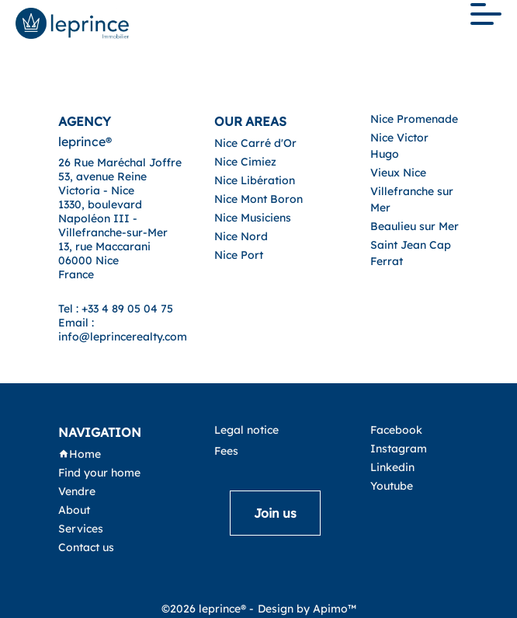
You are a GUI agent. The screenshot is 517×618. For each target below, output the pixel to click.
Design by (307, 609)
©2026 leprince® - (207, 609)
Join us (275, 513)
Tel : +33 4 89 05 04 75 (115, 309)
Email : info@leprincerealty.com (122, 330)
